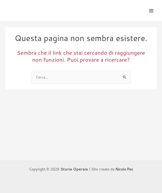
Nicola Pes (124, 169)
